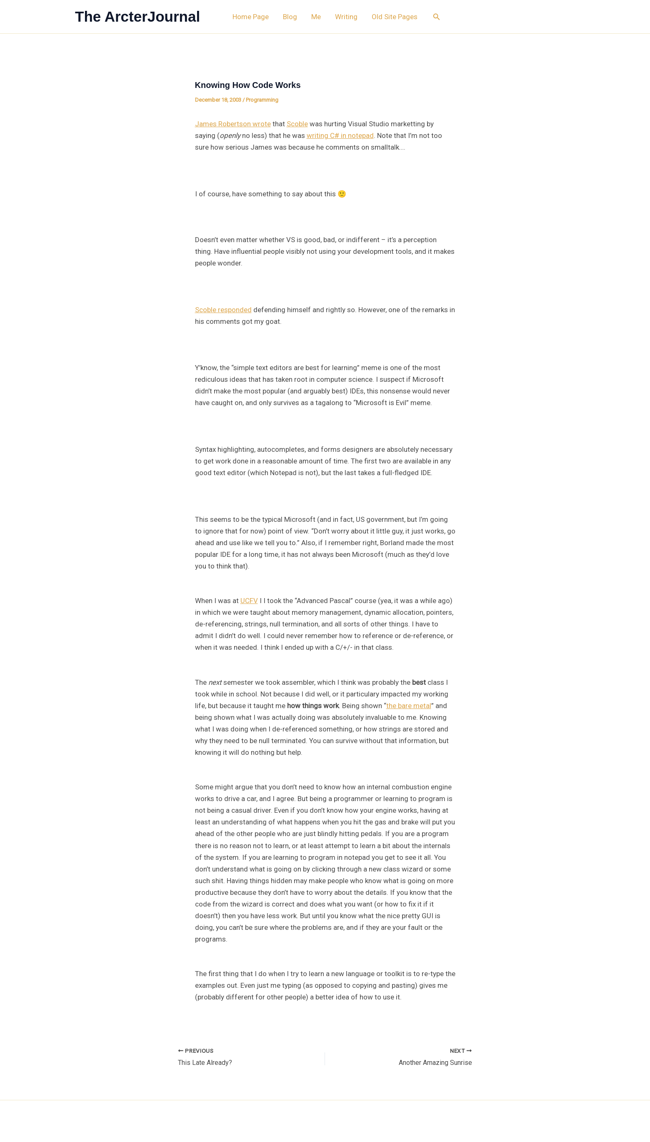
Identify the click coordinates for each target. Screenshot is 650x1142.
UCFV (249, 600)
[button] (436, 17)
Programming (262, 100)
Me (316, 17)
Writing (346, 17)
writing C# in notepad (340, 135)
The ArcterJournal (137, 16)
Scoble (297, 124)
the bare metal (408, 705)
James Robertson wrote (233, 124)
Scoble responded (223, 310)
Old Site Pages (395, 17)
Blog (290, 17)
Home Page (250, 17)
